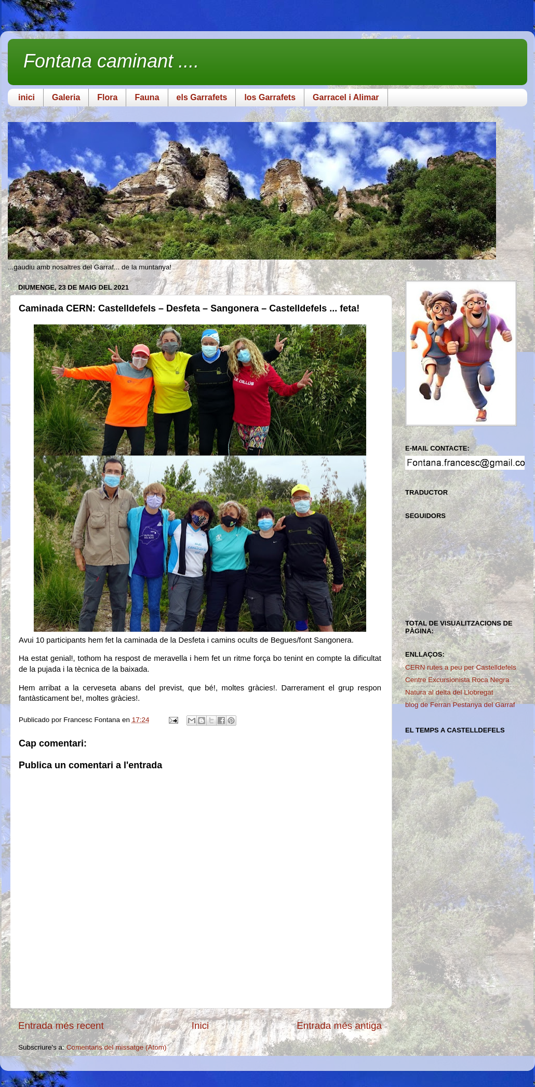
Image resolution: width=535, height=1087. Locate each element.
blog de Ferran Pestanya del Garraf (460, 705)
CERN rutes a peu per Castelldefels (460, 667)
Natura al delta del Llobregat (449, 692)
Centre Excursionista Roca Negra (457, 680)
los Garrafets (270, 97)
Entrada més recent (61, 1025)
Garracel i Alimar (346, 97)
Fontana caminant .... (111, 61)
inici (26, 97)
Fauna (147, 97)
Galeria (66, 97)
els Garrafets (202, 97)
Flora (107, 97)
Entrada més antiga (339, 1025)
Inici (200, 1025)
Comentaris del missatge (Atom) (116, 1047)
